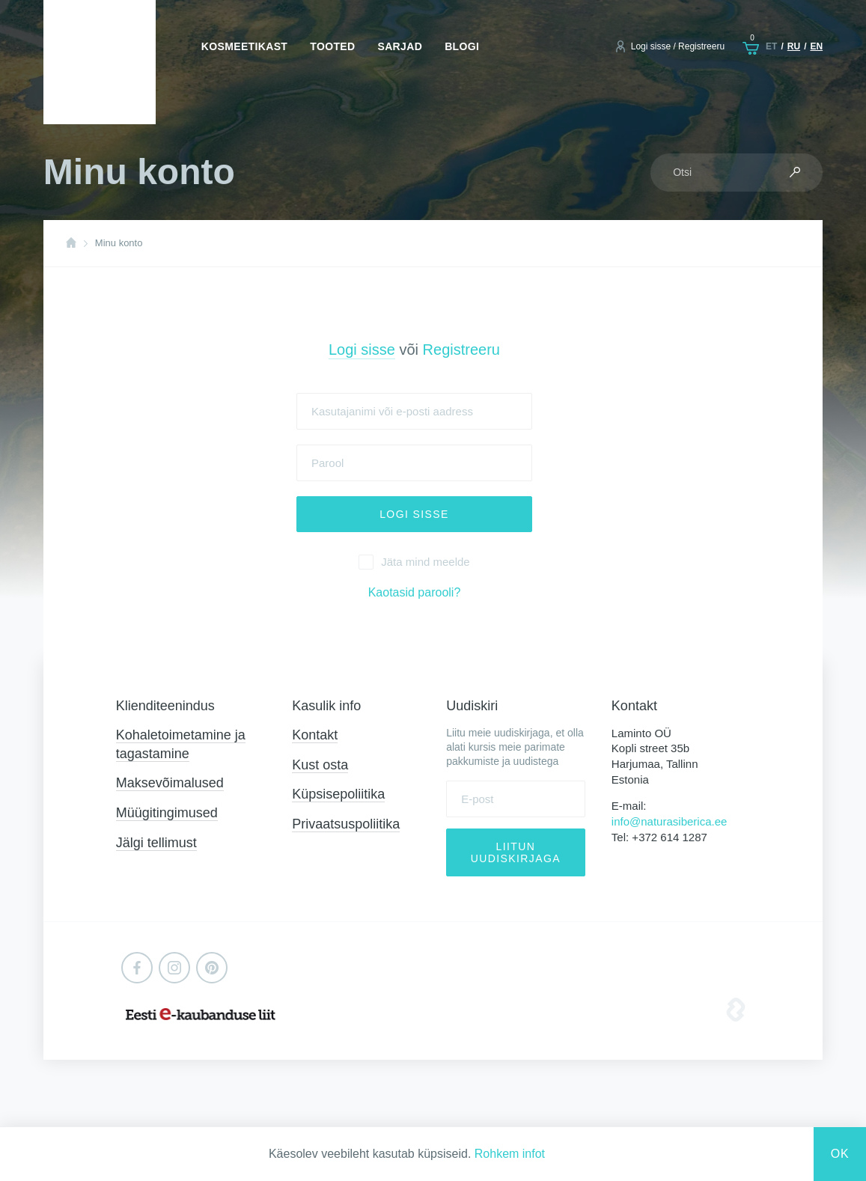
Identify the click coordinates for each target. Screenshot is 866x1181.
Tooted (332, 46)
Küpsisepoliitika (338, 794)
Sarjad (399, 46)
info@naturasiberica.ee (669, 821)
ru (793, 46)
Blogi (462, 46)
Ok (840, 1153)
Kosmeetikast (244, 46)
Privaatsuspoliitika (346, 824)
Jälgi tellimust (156, 842)
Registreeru (461, 349)
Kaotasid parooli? (414, 592)
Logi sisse (362, 349)
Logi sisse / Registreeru (678, 46)
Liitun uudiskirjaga (516, 852)
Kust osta (320, 764)
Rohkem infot (510, 1153)
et (771, 46)
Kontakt (315, 734)
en (816, 46)
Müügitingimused (167, 812)
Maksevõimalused (170, 782)
